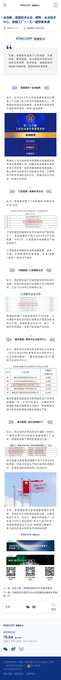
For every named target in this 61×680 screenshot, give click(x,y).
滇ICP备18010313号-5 (15, 666)
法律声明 (29, 674)
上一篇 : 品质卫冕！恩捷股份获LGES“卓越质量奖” (28, 588)
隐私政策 (18, 674)
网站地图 (7, 674)
